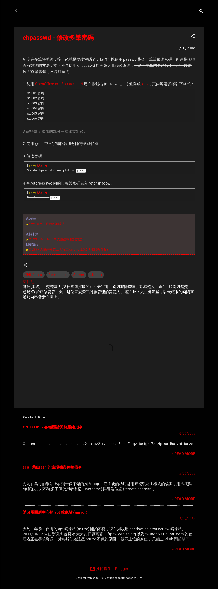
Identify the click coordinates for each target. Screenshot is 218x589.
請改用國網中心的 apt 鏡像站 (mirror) (55, 512)
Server (78, 274)
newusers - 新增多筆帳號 (47, 224)
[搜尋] (201, 11)
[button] (192, 37)
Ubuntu (96, 274)
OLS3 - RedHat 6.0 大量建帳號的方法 (55, 239)
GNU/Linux (34, 274)
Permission (58, 274)
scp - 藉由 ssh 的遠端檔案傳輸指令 (52, 467)
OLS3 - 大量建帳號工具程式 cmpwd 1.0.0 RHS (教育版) (68, 249)
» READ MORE (183, 453)
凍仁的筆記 (37, 10)
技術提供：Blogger (109, 568)
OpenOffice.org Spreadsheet (59, 84)
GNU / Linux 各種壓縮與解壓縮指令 (53, 427)
